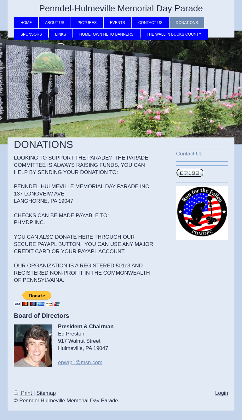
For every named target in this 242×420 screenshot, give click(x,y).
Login (221, 393)
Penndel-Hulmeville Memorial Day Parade (121, 8)
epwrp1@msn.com (80, 362)
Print (23, 393)
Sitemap (46, 393)
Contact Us (189, 154)
